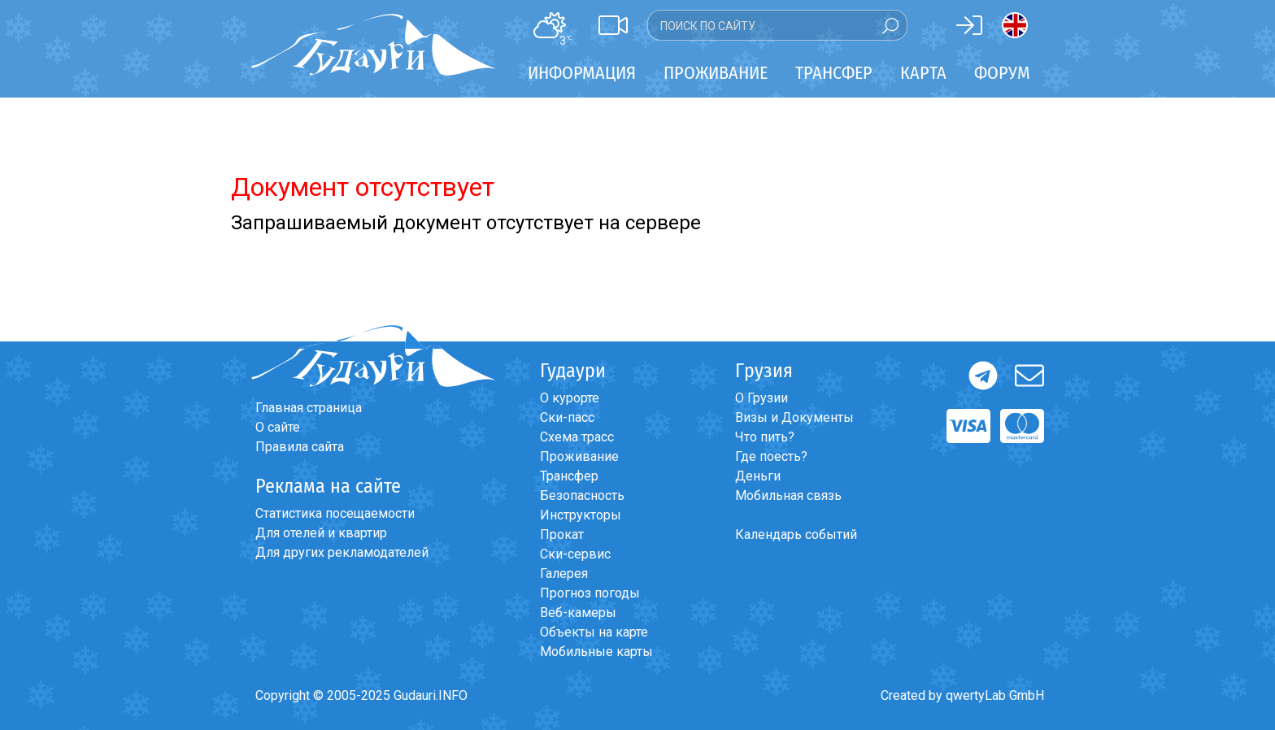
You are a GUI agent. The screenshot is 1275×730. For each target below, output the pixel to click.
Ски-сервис (575, 554)
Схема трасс (577, 437)
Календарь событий (796, 534)
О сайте (277, 427)
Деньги (758, 476)
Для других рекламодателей (342, 552)
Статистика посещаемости (335, 513)
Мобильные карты (596, 651)
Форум (1002, 73)
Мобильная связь (788, 495)
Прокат (562, 534)
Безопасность (582, 495)
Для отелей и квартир (321, 533)
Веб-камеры (578, 612)
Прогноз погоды (590, 593)
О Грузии (761, 398)
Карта (923, 73)
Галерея (564, 573)
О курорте (569, 398)
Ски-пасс (567, 417)
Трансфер (569, 476)
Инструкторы (580, 515)
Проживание (579, 456)
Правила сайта (299, 446)
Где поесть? (771, 456)
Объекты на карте (594, 632)
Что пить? (764, 437)
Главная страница (308, 407)
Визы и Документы (794, 417)
